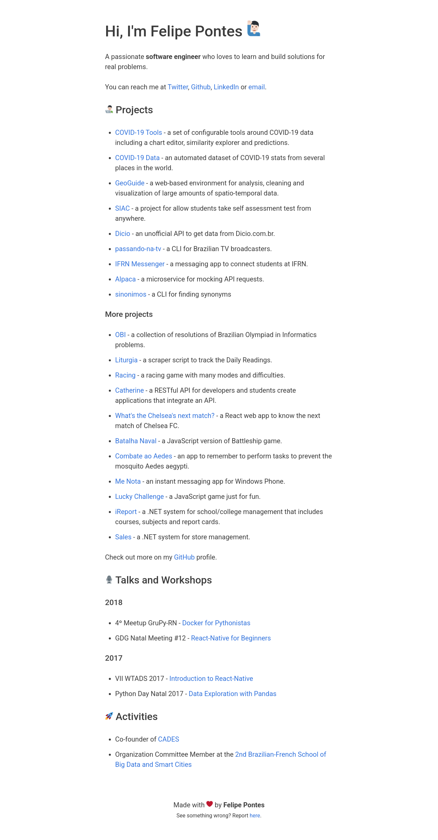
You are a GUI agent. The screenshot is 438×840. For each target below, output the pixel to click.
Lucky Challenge (139, 496)
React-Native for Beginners (231, 638)
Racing (125, 375)
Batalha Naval (136, 441)
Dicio (122, 234)
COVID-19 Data (137, 158)
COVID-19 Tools (138, 132)
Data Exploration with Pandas (233, 694)
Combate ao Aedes (143, 456)
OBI (120, 335)
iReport (126, 512)
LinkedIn (226, 87)
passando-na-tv (138, 249)
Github (201, 87)
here (255, 815)
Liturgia (126, 360)
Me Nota (128, 481)
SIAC (122, 208)
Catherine (129, 390)
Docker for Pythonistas (216, 623)
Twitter (178, 87)
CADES (168, 739)
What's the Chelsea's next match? (165, 416)
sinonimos (131, 294)
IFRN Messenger (140, 264)
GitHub (184, 557)
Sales (123, 537)
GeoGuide (130, 183)
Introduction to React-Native (211, 678)
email (256, 87)
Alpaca (125, 279)
